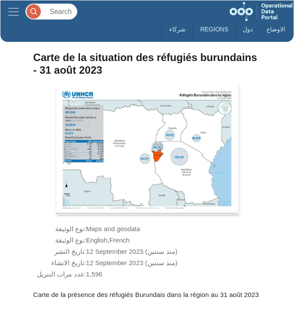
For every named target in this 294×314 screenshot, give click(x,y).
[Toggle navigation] (13, 11)
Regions (214, 29)
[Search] (51, 11)
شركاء (177, 29)
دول (248, 29)
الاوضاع (276, 29)
